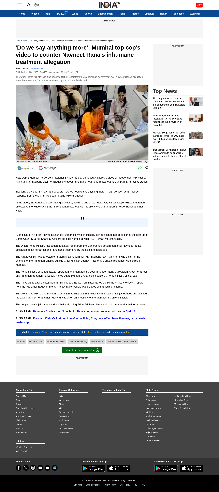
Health (163, 14)
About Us (20, 400)
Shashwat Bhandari (34, 69)
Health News (64, 432)
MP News (150, 412)
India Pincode (22, 451)
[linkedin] (47, 468)
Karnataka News (153, 440)
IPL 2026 (61, 14)
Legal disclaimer (93, 485)
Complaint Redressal (25, 408)
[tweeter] (26, 468)
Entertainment (106, 14)
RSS (143, 485)
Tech (122, 14)
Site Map (78, 485)
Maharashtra (97, 341)
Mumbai (21, 341)
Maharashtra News (182, 396)
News (18, 41)
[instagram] (33, 468)
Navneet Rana (36, 341)
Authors (19, 428)
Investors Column (23, 416)
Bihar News (151, 396)
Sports (88, 14)
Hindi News (21, 420)
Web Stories (21, 432)
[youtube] (40, 468)
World (75, 14)
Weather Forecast (24, 447)
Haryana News (152, 404)
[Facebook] (18, 468)
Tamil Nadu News (153, 420)
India (47, 14)
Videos (35, 14)
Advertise (20, 404)
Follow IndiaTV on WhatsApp (82, 350)
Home (22, 14)
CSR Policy (125, 485)
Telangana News (181, 404)
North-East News (153, 416)
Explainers (63, 424)
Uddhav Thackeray (78, 341)
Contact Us (21, 396)
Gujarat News (152, 432)
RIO (135, 485)
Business (178, 14)
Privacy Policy (110, 485)
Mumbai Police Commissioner (122, 341)
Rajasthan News (181, 400)
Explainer (195, 14)
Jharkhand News (153, 408)
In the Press (21, 412)
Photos (135, 14)
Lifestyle (149, 14)
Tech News (64, 420)
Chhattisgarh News (154, 428)
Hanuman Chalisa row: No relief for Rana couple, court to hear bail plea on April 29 (84, 311)
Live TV (19, 424)
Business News (66, 428)
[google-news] (55, 468)
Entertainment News (68, 412)
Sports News (64, 416)
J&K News (150, 436)
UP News (150, 424)
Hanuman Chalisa (55, 341)
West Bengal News (182, 408)
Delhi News (151, 400)
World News (64, 400)
